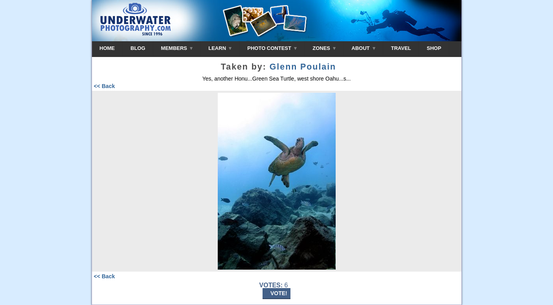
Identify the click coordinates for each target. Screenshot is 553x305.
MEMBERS (177, 48)
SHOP (434, 48)
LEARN (219, 48)
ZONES (324, 48)
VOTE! (278, 293)
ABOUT (363, 48)
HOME (107, 48)
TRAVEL (401, 48)
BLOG (137, 48)
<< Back (104, 86)
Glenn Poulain (303, 67)
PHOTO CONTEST (272, 48)
